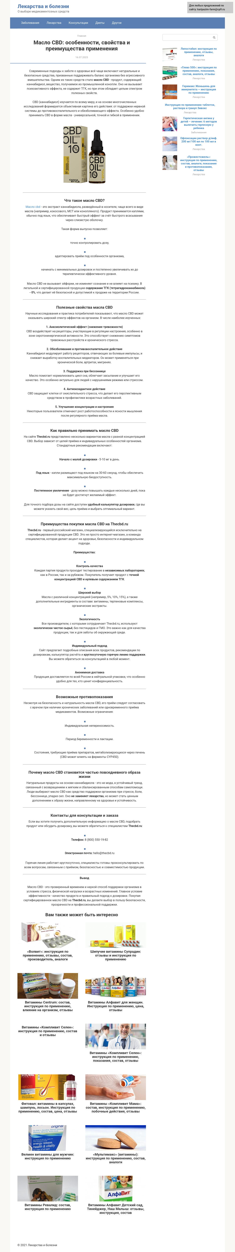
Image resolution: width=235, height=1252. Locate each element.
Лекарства (54, 23)
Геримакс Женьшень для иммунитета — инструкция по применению (198, 89)
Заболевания (30, 23)
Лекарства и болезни (43, 6)
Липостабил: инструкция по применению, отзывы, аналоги (199, 52)
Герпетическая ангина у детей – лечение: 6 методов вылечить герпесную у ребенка (199, 123)
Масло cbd (33, 207)
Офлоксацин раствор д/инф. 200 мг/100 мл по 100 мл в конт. (198, 141)
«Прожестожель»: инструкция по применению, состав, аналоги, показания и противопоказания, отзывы (198, 163)
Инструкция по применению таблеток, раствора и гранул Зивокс (190, 106)
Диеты (100, 23)
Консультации (78, 23)
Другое (117, 23)
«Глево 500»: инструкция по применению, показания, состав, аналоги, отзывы (199, 71)
